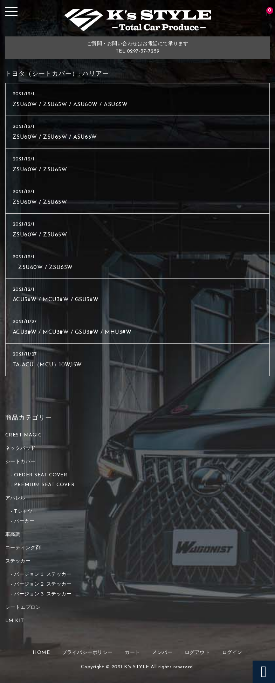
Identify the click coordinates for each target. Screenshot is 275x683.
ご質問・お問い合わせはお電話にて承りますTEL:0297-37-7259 (137, 47)
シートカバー (20, 461)
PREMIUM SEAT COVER (44, 485)
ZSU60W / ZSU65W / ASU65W (55, 137)
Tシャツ (23, 511)
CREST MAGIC (23, 435)
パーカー (24, 521)
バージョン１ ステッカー (42, 574)
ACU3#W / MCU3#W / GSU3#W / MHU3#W (72, 332)
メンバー (162, 652)
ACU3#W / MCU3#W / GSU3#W (56, 300)
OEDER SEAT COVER (40, 475)
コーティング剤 (23, 548)
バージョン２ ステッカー (42, 584)
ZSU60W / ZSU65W (40, 170)
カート (132, 652)
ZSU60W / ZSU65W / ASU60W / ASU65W (70, 105)
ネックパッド (20, 448)
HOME (41, 652)
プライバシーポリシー (87, 652)
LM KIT (14, 620)
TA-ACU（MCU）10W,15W (47, 365)
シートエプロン (23, 607)
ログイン (232, 652)
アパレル (15, 498)
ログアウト (197, 652)
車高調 (13, 534)
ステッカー (18, 561)
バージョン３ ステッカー (42, 594)
